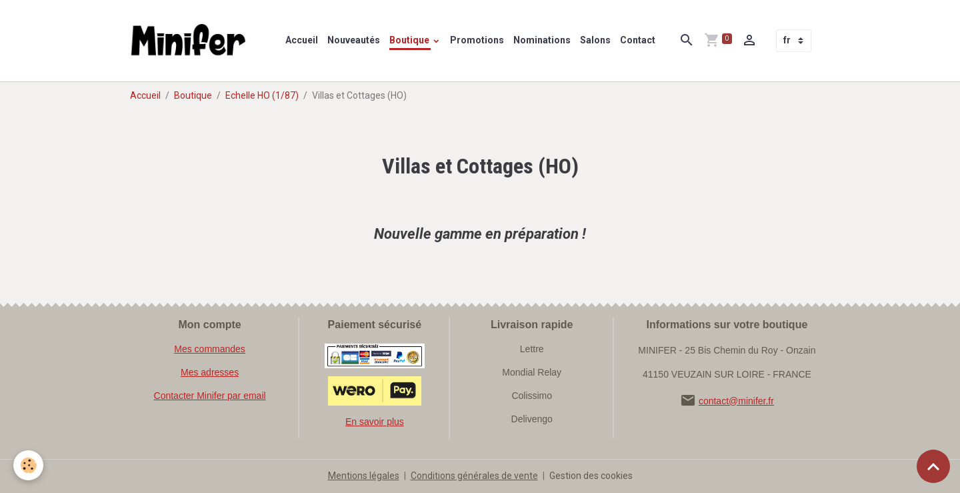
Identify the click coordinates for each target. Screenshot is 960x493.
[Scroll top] (933, 466)
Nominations (542, 40)
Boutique (410, 40)
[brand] (191, 40)
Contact (637, 40)
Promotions (477, 40)
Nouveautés (353, 40)
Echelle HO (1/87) (262, 95)
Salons (595, 40)
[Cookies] (28, 465)
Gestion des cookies (591, 475)
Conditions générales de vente (474, 475)
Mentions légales (363, 475)
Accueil (301, 40)
